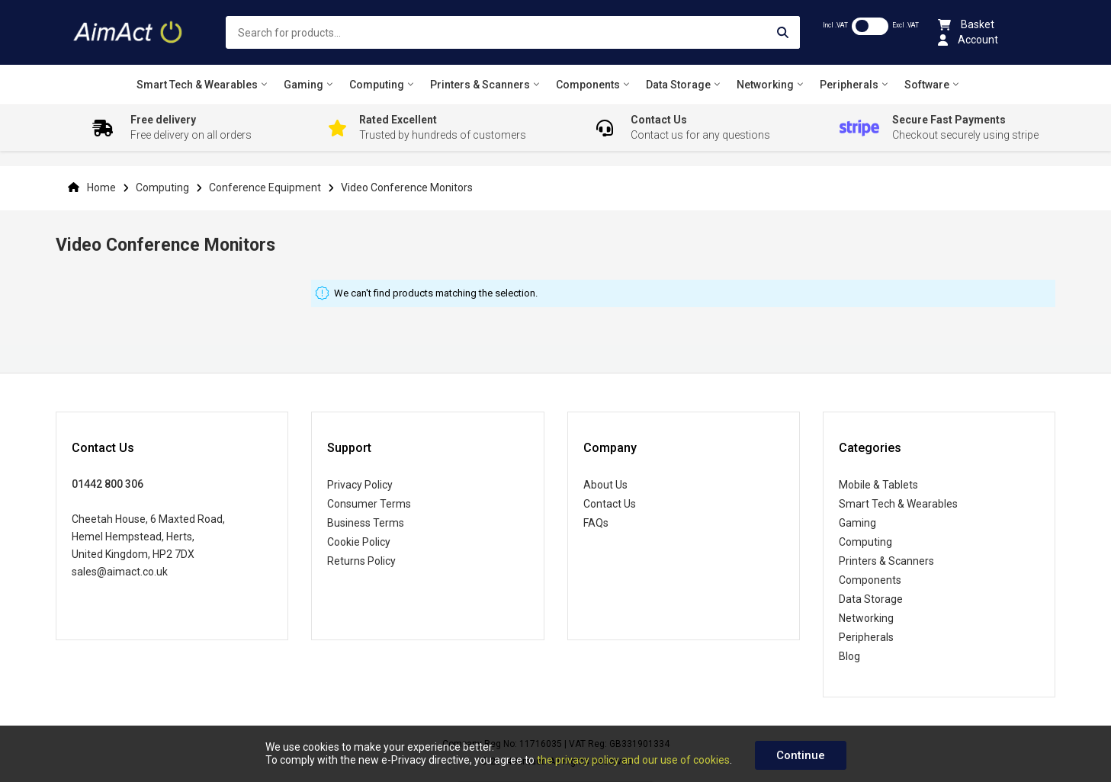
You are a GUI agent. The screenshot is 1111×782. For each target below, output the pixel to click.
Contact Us (609, 504)
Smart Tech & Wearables (898, 504)
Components (870, 580)
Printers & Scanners (886, 561)
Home (101, 187)
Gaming (857, 523)
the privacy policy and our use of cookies (633, 760)
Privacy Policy (360, 485)
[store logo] (130, 32)
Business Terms (365, 523)
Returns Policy (361, 561)
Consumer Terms (369, 504)
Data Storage (871, 599)
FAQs (595, 523)
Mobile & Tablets (878, 485)
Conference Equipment (266, 187)
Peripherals (866, 637)
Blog (849, 656)
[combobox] (512, 32)
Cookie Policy (358, 542)
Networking (866, 618)
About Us (605, 485)
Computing (163, 187)
